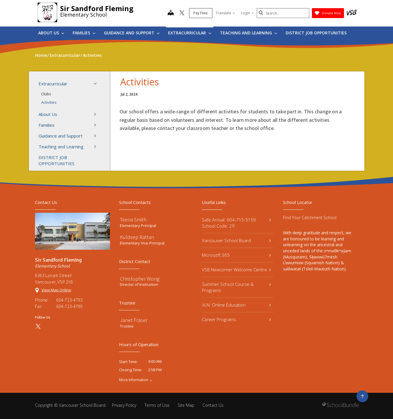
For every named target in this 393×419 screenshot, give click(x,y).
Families (84, 33)
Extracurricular (189, 33)
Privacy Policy (124, 405)
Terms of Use (157, 405)
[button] (97, 83)
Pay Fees (200, 12)
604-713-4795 (69, 306)
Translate (225, 12)
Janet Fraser (133, 320)
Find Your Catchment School (309, 217)
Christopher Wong (139, 278)
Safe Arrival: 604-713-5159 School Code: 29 (236, 223)
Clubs (46, 93)
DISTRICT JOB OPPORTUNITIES (316, 33)
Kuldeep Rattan (137, 237)
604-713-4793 (69, 300)
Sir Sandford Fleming (96, 8)
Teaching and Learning (248, 33)
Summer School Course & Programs (236, 287)
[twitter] (182, 13)
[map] (171, 13)
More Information (133, 380)
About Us (51, 33)
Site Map (186, 405)
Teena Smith (133, 219)
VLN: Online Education (236, 305)
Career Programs (236, 319)
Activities (49, 102)
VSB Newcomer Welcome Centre (236, 269)
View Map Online (56, 290)
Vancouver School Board (236, 240)
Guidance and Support (132, 33)
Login (247, 12)
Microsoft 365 (236, 255)
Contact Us (212, 405)
